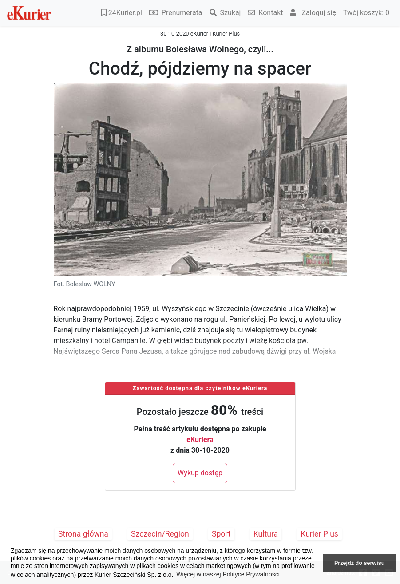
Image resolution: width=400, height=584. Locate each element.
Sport (221, 533)
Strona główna (83, 533)
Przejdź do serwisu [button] (359, 563)
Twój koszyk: (366, 12)
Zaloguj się (313, 12)
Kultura (265, 533)
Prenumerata (175, 12)
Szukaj (225, 12)
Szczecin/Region (160, 533)
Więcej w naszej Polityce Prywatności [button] (228, 574)
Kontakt (265, 12)
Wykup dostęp (200, 473)
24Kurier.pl (121, 12)
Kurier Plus (319, 533)
